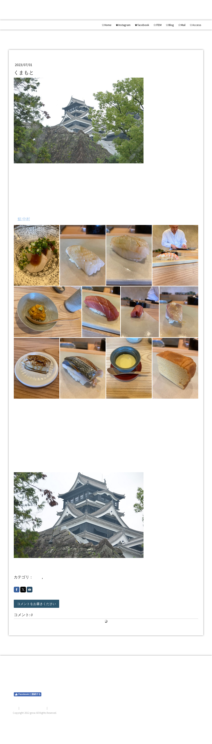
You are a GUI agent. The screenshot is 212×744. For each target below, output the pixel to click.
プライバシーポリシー (33, 708)
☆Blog (170, 25)
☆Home (106, 25)
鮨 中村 (24, 219)
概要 (15, 708)
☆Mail (181, 25)
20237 (48, 577)
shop (38, 577)
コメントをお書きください (36, 604)
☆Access (195, 25)
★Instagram (123, 25)
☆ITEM (157, 25)
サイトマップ (56, 708)
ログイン (194, 717)
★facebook (142, 25)
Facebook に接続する (28, 694)
